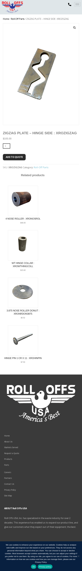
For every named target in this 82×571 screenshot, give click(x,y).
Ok (33, 567)
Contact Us (9, 484)
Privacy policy (45, 567)
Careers (7, 472)
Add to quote (14, 157)
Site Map (8, 495)
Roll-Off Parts (18, 18)
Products (8, 459)
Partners (8, 478)
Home (6, 18)
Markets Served (11, 447)
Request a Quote (11, 453)
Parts (6, 465)
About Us (8, 441)
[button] (74, 27)
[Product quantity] (6, 146)
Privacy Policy (10, 489)
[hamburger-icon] (77, 4)
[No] (78, 556)
